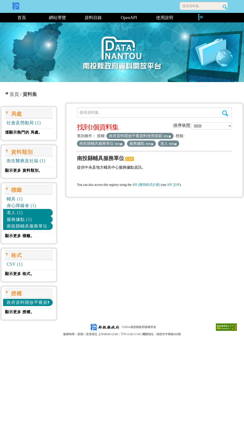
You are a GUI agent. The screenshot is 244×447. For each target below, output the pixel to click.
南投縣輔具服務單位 (100, 158)
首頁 (21, 17)
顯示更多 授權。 (20, 312)
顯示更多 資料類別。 (24, 170)
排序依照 (181, 125)
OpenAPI (129, 17)
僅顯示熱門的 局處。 (24, 132)
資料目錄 (93, 17)
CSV (129, 159)
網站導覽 (57, 17)
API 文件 (173, 185)
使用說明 (164, 17)
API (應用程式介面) (146, 185)
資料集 (30, 94)
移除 (167, 136)
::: (2, 17)
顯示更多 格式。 (20, 274)
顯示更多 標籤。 (20, 236)
